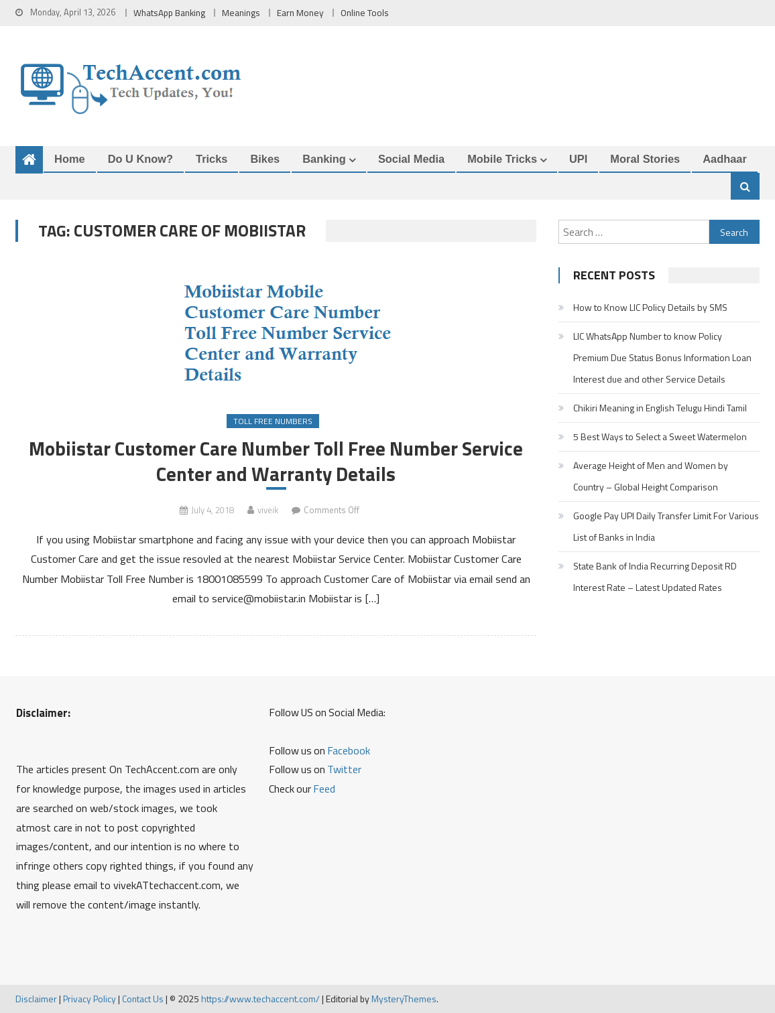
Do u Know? (140, 159)
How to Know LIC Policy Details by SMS (650, 307)
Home (69, 159)
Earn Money (300, 12)
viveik (267, 510)
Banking (324, 159)
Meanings (241, 12)
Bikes (265, 159)
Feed (324, 789)
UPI (578, 159)
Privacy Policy (89, 999)
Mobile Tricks (502, 159)
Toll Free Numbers (272, 421)
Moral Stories (645, 159)
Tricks (211, 159)
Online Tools (365, 12)
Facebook (348, 750)
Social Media (411, 159)
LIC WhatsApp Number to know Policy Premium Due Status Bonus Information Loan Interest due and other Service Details (662, 357)
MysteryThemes (403, 999)
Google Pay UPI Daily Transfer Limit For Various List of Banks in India (666, 526)
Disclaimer (36, 999)
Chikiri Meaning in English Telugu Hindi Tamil (660, 408)
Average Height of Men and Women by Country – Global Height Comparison (650, 476)
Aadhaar (725, 159)
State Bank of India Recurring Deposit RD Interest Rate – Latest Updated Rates (655, 576)
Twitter (344, 769)
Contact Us (143, 999)
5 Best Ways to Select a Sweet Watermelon (660, 436)
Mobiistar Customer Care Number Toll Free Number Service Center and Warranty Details (276, 461)
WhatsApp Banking (169, 12)
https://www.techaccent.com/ (260, 999)
